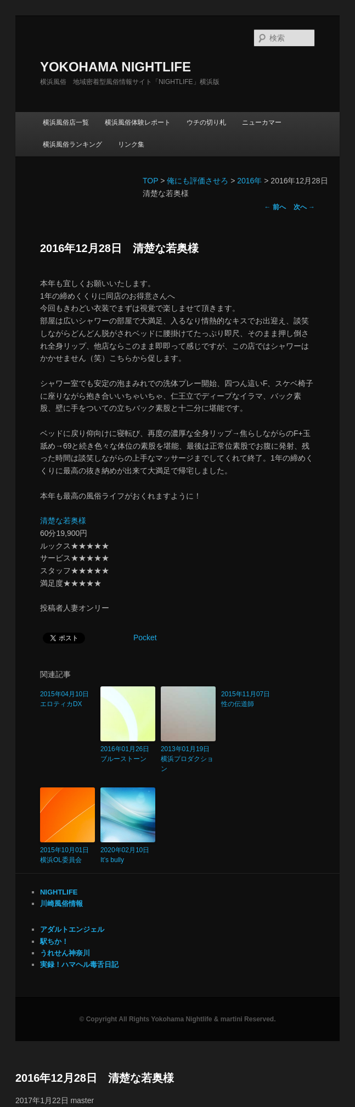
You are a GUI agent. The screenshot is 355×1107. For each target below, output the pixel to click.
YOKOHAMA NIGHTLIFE (115, 66)
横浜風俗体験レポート (138, 122)
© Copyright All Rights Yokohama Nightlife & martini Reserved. (177, 1019)
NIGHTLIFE (59, 892)
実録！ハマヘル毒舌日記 (79, 964)
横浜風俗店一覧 (66, 122)
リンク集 (131, 144)
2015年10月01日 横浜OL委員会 (67, 855)
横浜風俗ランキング (72, 144)
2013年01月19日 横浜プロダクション (188, 759)
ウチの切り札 (206, 122)
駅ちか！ (54, 941)
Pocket (145, 637)
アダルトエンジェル (72, 929)
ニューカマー (261, 122)
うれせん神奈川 (65, 953)
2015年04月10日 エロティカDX (67, 699)
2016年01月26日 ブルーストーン (127, 754)
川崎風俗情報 (61, 903)
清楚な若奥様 (63, 520)
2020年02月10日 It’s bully (127, 855)
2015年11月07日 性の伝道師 (248, 699)
